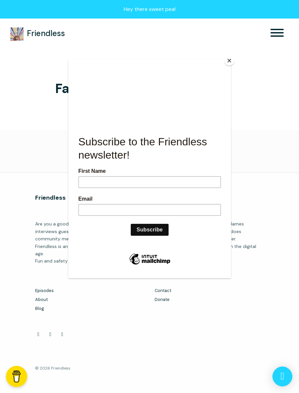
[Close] (229, 61)
